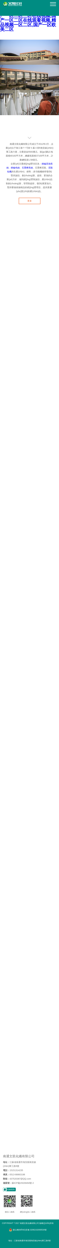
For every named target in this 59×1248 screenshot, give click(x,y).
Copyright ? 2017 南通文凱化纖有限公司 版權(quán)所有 (28, 1223)
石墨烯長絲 (27, 167)
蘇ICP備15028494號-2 (23, 1183)
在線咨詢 (11, 1189)
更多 (29, 201)
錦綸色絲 (15, 167)
